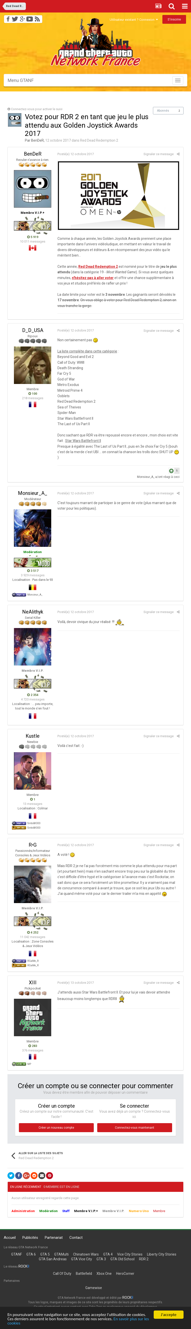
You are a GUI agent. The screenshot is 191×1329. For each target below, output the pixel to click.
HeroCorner (125, 1274)
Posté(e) (75, 154)
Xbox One (104, 1274)
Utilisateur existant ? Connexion (134, 19)
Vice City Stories (130, 1254)
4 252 (32, 932)
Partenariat (54, 1237)
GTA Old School (122, 1259)
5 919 (32, 237)
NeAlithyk (32, 612)
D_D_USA (32, 330)
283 (32, 1046)
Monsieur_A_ (145, 477)
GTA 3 (101, 1259)
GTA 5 (45, 1254)
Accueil (10, 1237)
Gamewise (93, 1288)
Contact (76, 1237)
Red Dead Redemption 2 (99, 140)
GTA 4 (108, 1254)
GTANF (16, 1254)
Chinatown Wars (86, 1254)
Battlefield (84, 1274)
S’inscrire (174, 19)
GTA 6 (31, 1254)
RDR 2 (143, 1259)
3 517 (32, 571)
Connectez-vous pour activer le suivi (36, 109)
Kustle (33, 736)
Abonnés (163, 110)
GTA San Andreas (53, 1259)
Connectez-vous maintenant (134, 1127)
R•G (33, 845)
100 (32, 393)
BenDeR (37, 140)
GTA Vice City (81, 1259)
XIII (33, 983)
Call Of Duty (62, 1274)
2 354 (32, 695)
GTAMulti (61, 1254)
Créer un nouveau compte (56, 1127)
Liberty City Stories (161, 1254)
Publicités (30, 1237)
